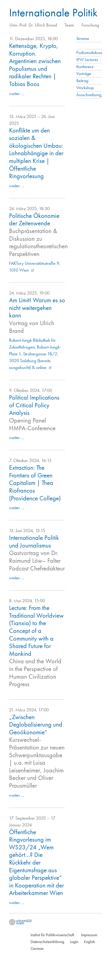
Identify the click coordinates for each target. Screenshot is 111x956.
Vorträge (83, 73)
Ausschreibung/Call (93, 95)
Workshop (85, 88)
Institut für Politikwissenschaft (52, 934)
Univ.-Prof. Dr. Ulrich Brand (33, 25)
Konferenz (85, 66)
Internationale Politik (53, 12)
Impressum (89, 934)
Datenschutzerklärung (47, 941)
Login (74, 941)
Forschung (90, 25)
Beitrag (82, 81)
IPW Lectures (87, 59)
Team (69, 25)
